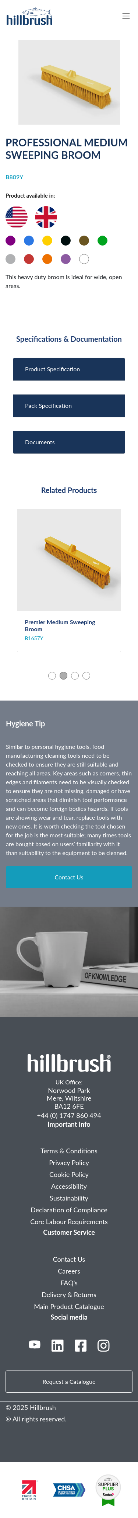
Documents (40, 441)
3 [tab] (75, 675)
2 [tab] (63, 675)
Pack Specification (48, 405)
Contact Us (69, 876)
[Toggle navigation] (129, 16)
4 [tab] (86, 675)
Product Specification (52, 368)
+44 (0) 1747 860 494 (69, 1115)
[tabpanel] (69, 581)
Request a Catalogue (69, 1381)
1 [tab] (52, 675)
